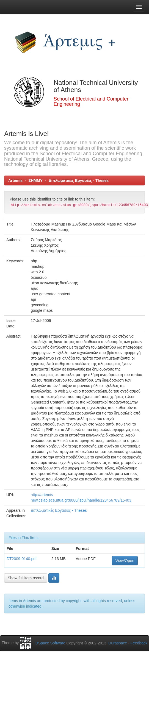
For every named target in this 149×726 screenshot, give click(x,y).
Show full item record (26, 578)
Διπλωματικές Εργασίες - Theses (79, 180)
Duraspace (117, 643)
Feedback (139, 643)
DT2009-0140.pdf (22, 559)
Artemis (15, 180)
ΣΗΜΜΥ (36, 180)
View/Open (124, 560)
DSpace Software (50, 643)
